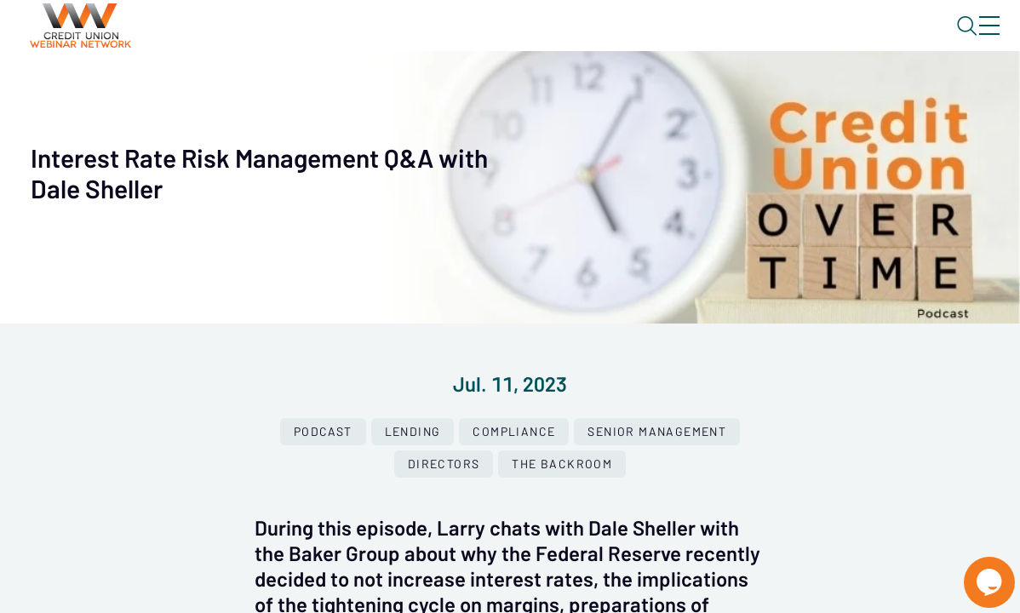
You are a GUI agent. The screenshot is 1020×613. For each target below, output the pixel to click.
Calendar (397, 89)
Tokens (482, 89)
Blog (747, 40)
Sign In (969, 40)
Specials (598, 89)
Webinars (302, 89)
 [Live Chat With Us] (974, 570)
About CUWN (852, 40)
